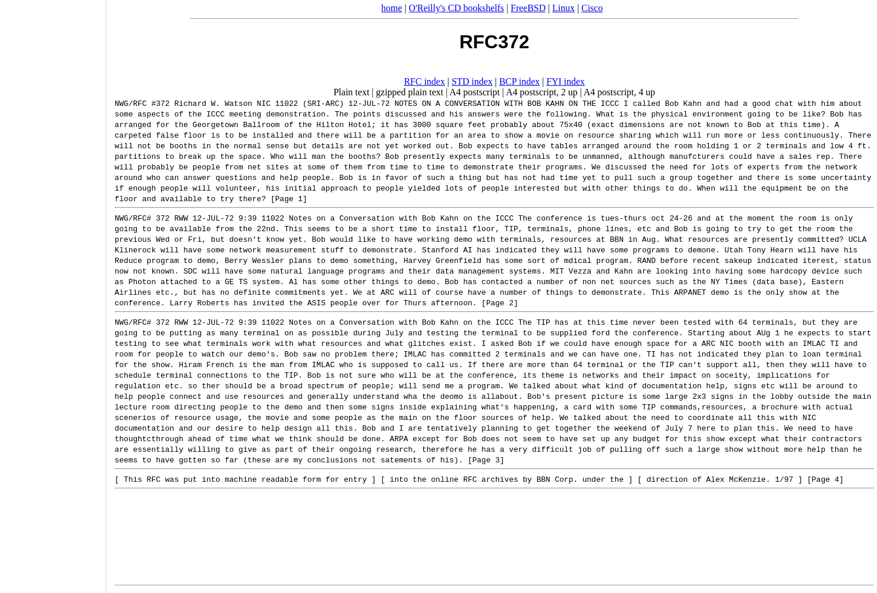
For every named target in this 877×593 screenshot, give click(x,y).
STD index (472, 81)
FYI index (566, 81)
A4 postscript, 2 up (542, 92)
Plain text (351, 92)
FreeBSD (528, 8)
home (392, 8)
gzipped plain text (410, 92)
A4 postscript (475, 92)
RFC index (424, 81)
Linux (564, 8)
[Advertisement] (53, 292)
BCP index (519, 81)
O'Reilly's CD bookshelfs (456, 8)
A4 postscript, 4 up (619, 92)
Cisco (591, 8)
